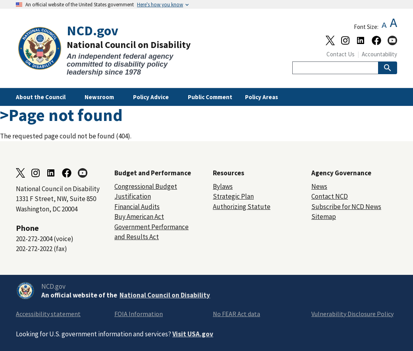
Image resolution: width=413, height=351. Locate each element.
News (319, 186)
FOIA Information (138, 314)
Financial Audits (137, 206)
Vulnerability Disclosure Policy (352, 314)
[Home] (111, 49)
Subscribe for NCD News (346, 206)
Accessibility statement (48, 314)
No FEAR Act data (236, 314)
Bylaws (223, 186)
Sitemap (323, 216)
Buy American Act (139, 216)
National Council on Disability (165, 295)
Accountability (379, 54)
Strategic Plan (233, 196)
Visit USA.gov (192, 334)
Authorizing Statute (241, 206)
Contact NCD (329, 196)
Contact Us (340, 54)
